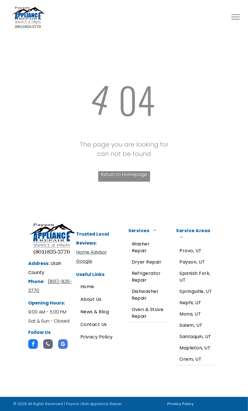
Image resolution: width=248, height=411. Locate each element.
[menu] (235, 17)
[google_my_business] (63, 344)
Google (84, 261)
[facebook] (33, 344)
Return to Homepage (124, 174)
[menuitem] (100, 286)
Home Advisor (91, 252)
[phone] (48, 344)
